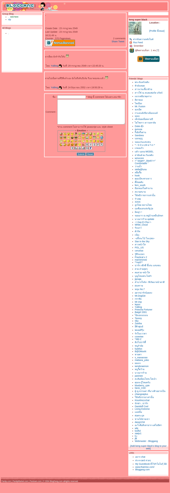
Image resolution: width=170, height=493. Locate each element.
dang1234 (145, 429)
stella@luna (146, 169)
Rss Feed (141, 42)
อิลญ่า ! (143, 212)
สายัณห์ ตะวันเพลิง (149, 155)
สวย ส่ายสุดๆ (146, 269)
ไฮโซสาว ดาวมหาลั (150, 122)
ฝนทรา (144, 289)
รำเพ (143, 199)
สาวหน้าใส (145, 244)
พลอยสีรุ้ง (145, 333)
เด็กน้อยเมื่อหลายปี (149, 119)
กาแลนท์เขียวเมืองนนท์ (151, 113)
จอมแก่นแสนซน (148, 142)
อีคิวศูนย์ (144, 330)
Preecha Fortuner (149, 313)
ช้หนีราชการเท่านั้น (150, 195)
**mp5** (144, 262)
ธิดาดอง (144, 100)
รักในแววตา (146, 337)
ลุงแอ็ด (143, 109)
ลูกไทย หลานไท (148, 205)
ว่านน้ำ (143, 166)
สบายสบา (145, 191)
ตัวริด (143, 231)
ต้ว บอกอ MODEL (149, 151)
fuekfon (144, 352)
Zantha (143, 327)
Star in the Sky (147, 241)
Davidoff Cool (147, 413)
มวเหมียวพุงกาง (148, 96)
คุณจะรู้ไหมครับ (148, 386)
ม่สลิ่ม (143, 419)
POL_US (144, 247)
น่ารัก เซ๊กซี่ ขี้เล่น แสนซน (153, 265)
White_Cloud (146, 224)
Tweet (127, 41)
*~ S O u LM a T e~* (150, 145)
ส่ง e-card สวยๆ (148, 467)
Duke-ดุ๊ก (144, 126)
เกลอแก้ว (144, 148)
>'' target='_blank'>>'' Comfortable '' (150, 162)
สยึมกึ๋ (143, 172)
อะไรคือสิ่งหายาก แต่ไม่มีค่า (153, 432)
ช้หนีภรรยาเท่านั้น (149, 404)
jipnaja (143, 279)
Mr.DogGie (145, 299)
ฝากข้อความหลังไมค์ (147, 39)
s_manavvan (146, 361)
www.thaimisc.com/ (150, 477)
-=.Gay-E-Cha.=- (148, 222)
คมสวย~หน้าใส (147, 272)
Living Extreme (147, 416)
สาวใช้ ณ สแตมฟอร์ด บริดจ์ (154, 92)
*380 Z (143, 342)
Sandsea (144, 135)
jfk (141, 445)
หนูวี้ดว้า (145, 372)
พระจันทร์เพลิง (147, 82)
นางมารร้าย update (150, 219)
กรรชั (143, 302)
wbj (142, 435)
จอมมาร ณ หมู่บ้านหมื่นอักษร (154, 215)
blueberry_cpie (147, 389)
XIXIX (143, 202)
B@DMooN (146, 355)
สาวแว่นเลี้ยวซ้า (149, 89)
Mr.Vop (143, 305)
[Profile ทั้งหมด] (160, 31)
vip (8, 19)
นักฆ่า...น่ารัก (146, 410)
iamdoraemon (147, 369)
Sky (142, 324)
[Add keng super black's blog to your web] (151, 454)
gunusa (144, 129)
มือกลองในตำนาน (149, 188)
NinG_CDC (145, 391)
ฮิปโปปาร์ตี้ (145, 345)
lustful (143, 438)
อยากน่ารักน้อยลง (149, 296)
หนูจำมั (144, 349)
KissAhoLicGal (147, 407)
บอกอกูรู (144, 138)
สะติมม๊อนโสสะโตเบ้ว (151, 382)
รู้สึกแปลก (145, 254)
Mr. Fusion (145, 106)
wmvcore (144, 158)
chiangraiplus (147, 401)
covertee (144, 340)
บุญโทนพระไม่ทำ (148, 276)
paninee (144, 379)
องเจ (143, 366)
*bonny (143, 322)
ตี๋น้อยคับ (144, 182)
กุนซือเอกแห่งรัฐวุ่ (149, 208)
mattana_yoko (147, 363)
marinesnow (146, 259)
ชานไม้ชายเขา (147, 426)
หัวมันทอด (145, 85)
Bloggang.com (148, 480)
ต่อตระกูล (145, 422)
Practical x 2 (146, 257)
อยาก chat (146, 464)
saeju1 (143, 440)
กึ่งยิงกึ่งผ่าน (146, 132)
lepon (143, 308)
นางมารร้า (146, 376)
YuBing (55, 65)
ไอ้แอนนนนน (146, 318)
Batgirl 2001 (146, 315)
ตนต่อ (144, 250)
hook (142, 175)
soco (142, 116)
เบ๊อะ (142, 235)
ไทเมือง (143, 103)
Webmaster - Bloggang (151, 448)
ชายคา (143, 358)
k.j (141, 443)
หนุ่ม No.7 (145, 292)
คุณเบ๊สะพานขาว (148, 178)
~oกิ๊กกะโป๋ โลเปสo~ (150, 238)
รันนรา (143, 227)
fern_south (145, 185)
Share (120, 41)
